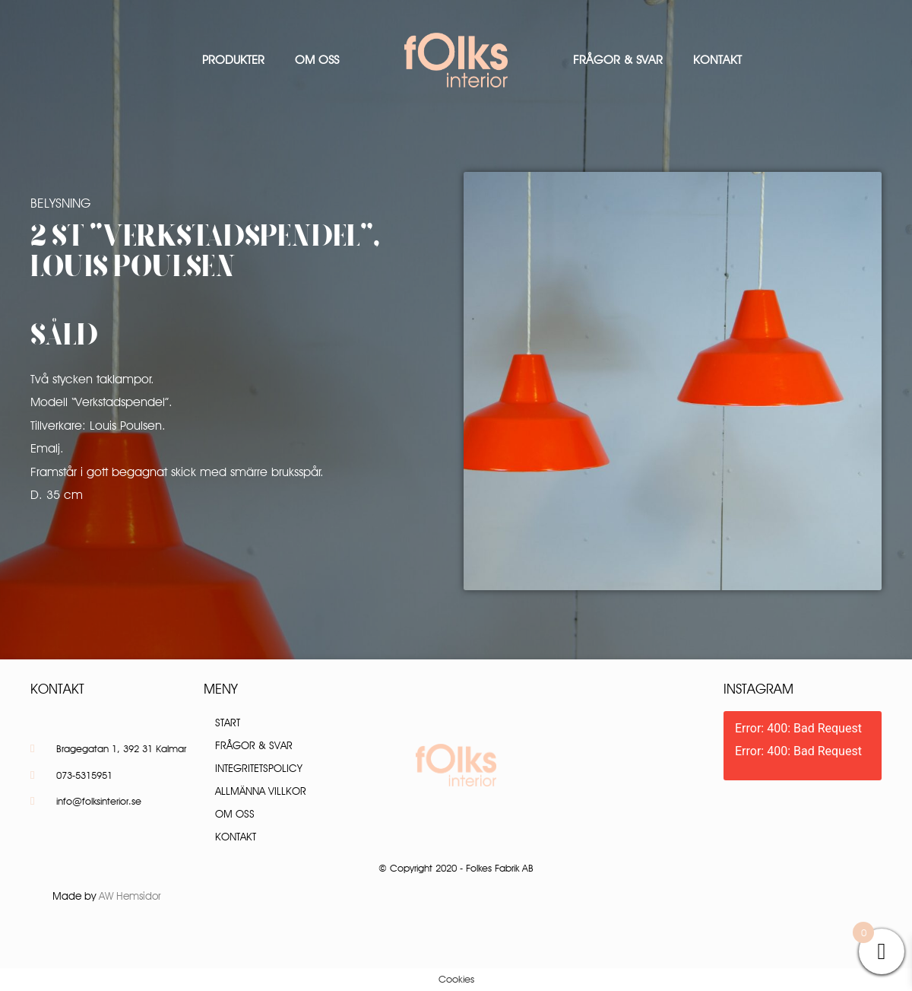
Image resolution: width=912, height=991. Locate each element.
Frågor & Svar (618, 59)
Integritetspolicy (258, 768)
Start (227, 722)
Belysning (60, 203)
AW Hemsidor (130, 896)
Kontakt (717, 59)
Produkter (233, 59)
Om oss (317, 59)
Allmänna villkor (260, 791)
